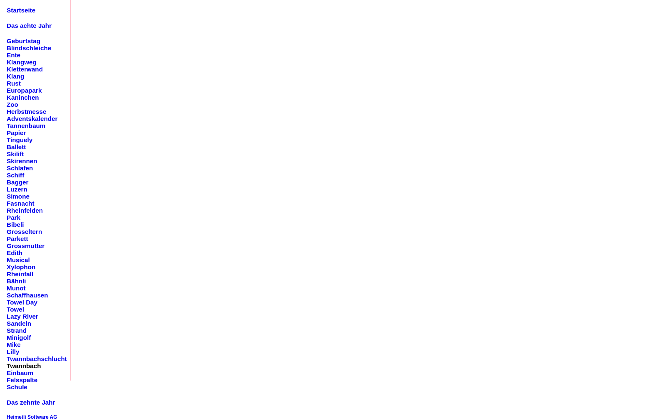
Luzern (17, 189)
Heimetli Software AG (32, 417)
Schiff (15, 175)
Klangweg (22, 62)
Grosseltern (24, 231)
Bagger (17, 182)
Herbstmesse (26, 111)
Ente (13, 55)
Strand (17, 330)
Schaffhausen (27, 295)
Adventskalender (32, 118)
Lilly (13, 351)
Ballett (16, 146)
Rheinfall (20, 274)
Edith (14, 252)
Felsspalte (22, 379)
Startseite (21, 10)
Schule (17, 387)
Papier (16, 132)
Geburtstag (23, 40)
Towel (15, 309)
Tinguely (19, 139)
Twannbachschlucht (37, 358)
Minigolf (19, 337)
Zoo (12, 104)
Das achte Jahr (29, 25)
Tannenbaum (26, 125)
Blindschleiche (29, 48)
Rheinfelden (25, 210)
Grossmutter (25, 245)
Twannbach (24, 365)
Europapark (24, 90)
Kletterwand (25, 69)
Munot (16, 288)
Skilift (15, 153)
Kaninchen (23, 97)
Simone (18, 196)
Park (13, 217)
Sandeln (19, 323)
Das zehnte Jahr (31, 402)
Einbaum (20, 372)
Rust (14, 83)
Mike (14, 344)
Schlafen (20, 168)
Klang (15, 76)
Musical (18, 259)
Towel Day (22, 302)
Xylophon (21, 266)
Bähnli (16, 281)
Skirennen (22, 161)
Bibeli (15, 224)
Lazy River (22, 316)
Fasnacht (21, 203)
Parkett (17, 238)
